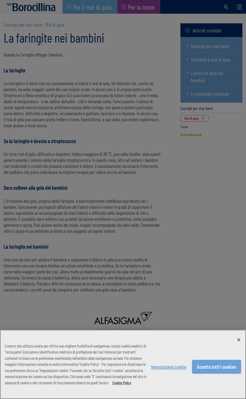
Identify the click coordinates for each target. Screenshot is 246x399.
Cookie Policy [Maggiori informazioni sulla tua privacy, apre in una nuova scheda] (121, 382)
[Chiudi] (239, 340)
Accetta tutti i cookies (216, 367)
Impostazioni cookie (168, 367)
